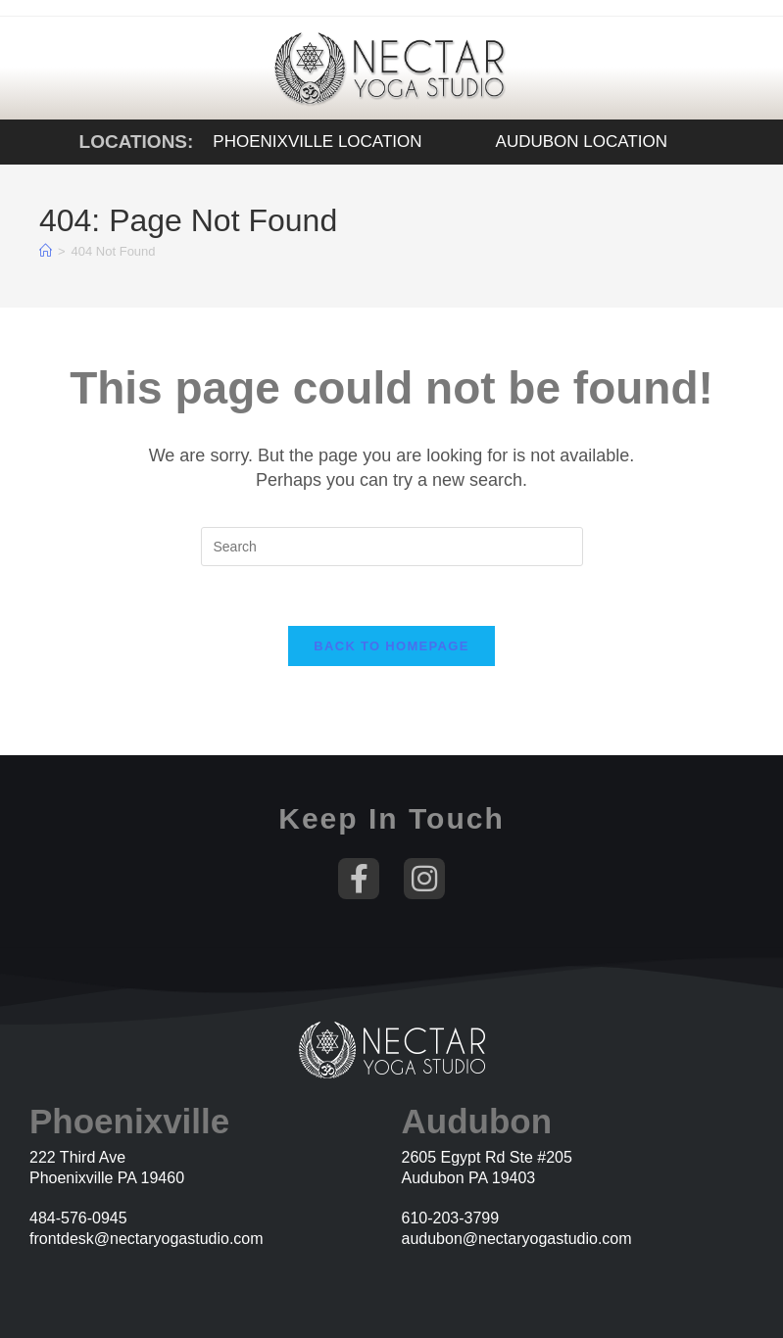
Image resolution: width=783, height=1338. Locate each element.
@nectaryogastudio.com (547, 1238)
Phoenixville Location (317, 141)
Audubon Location (581, 141)
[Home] (45, 251)
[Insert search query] (392, 546)
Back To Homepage (391, 646)
